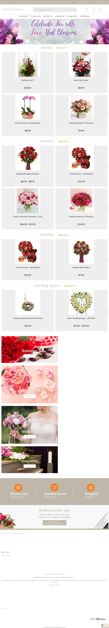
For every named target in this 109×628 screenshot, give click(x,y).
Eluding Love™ (27, 80)
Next (106, 72)
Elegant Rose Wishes (81, 267)
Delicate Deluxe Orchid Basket (28, 123)
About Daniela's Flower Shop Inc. (13, 464)
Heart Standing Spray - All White (81, 318)
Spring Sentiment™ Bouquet (81, 123)
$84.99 (81, 88)
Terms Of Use (69, 626)
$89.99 (28, 130)
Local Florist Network (91, 626)
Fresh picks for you (54, 443)
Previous (3, 72)
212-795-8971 (8, 2)
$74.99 (81, 130)
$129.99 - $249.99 (81, 326)
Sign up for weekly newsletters (54, 453)
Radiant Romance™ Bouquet (81, 217)
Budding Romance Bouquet (27, 174)
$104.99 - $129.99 (28, 224)
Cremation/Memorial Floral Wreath (28, 318)
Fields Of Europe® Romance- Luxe (27, 217)
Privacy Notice (79, 626)
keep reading (5, 482)
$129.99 (28, 326)
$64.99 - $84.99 (28, 181)
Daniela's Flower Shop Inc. (13, 9)
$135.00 (27, 88)
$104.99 (81, 224)
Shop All (61, 48)
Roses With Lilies (81, 80)
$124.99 (81, 181)
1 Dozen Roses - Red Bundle (81, 174)
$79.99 (81, 275)
